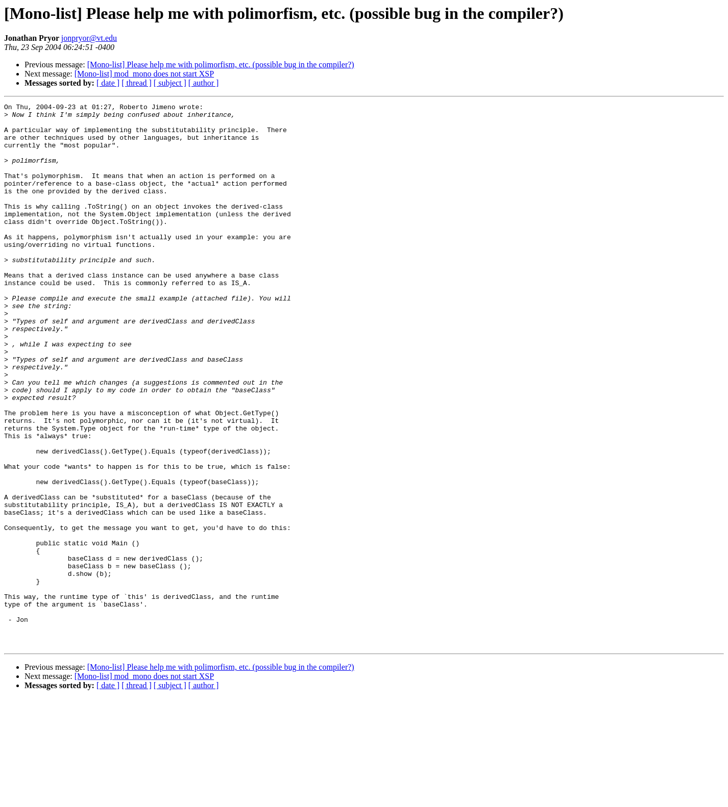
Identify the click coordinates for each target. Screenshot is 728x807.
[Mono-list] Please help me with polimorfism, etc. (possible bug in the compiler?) (220, 64)
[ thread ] (137, 83)
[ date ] (107, 83)
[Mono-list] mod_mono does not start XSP (144, 73)
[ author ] (203, 83)
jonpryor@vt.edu (89, 38)
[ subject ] (170, 83)
